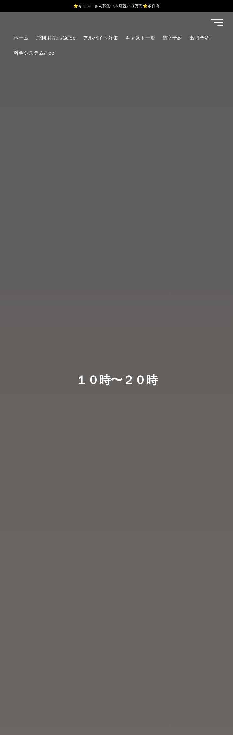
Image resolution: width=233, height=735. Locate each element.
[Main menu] (217, 22)
